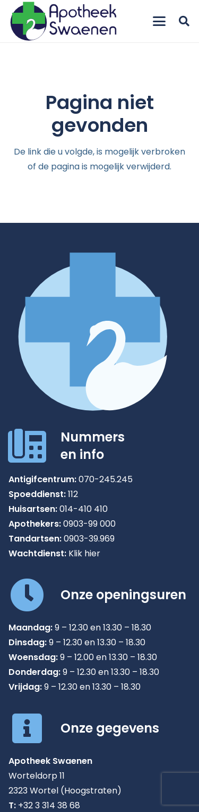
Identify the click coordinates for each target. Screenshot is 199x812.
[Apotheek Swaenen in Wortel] (63, 21)
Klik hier (84, 553)
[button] (159, 21)
